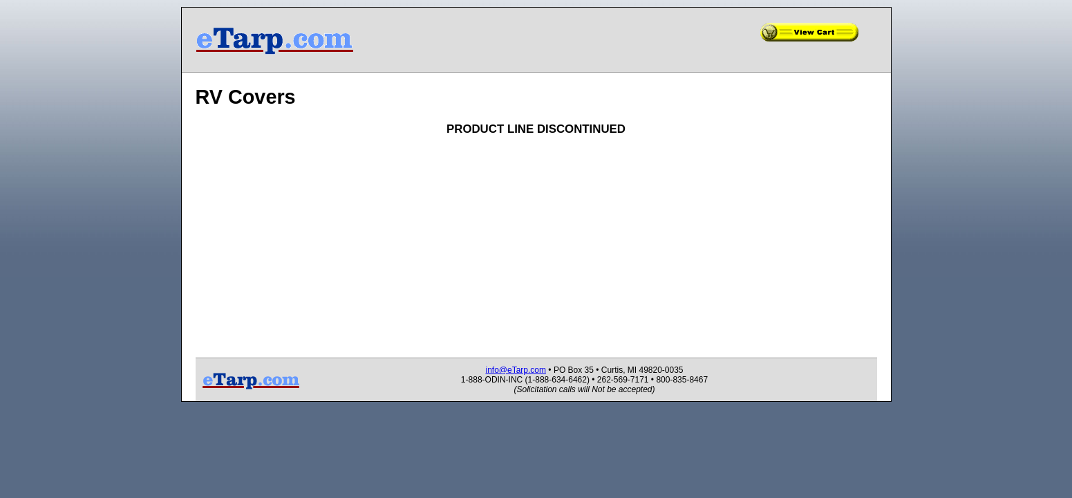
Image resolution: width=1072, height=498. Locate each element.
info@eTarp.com (515, 370)
